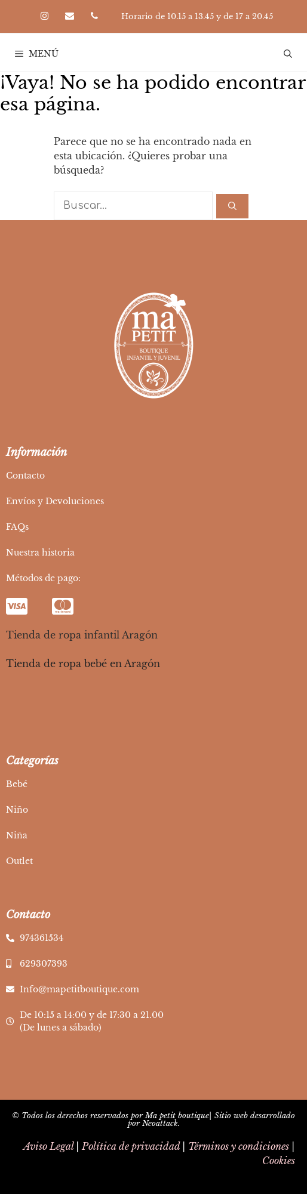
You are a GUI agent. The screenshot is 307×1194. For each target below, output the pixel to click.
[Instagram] (44, 16)
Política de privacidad (131, 1146)
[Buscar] (232, 206)
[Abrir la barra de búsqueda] (288, 54)
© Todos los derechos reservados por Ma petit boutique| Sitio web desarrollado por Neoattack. (153, 1119)
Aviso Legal (48, 1146)
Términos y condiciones (238, 1146)
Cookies (278, 1161)
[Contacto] (69, 16)
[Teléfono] (94, 16)
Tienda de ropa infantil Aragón (82, 635)
